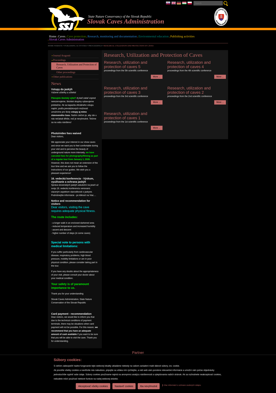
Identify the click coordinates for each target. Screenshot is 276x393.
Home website (55, 46)
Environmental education (153, 36)
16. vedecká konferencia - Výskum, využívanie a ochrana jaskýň (72, 180)
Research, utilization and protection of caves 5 (125, 64)
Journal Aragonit (61, 55)
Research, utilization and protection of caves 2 (189, 90)
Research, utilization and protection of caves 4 (189, 64)
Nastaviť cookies (124, 386)
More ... (156, 76)
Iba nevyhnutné (148, 386)
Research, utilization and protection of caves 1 (125, 115)
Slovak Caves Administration (66, 39)
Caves (61, 36)
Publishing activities (182, 36)
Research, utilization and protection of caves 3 (125, 90)
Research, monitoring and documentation (112, 36)
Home (52, 36)
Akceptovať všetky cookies (93, 386)
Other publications (62, 76)
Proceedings (95, 46)
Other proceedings (65, 72)
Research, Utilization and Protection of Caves (129, 46)
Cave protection (76, 36)
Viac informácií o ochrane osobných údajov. (181, 385)
